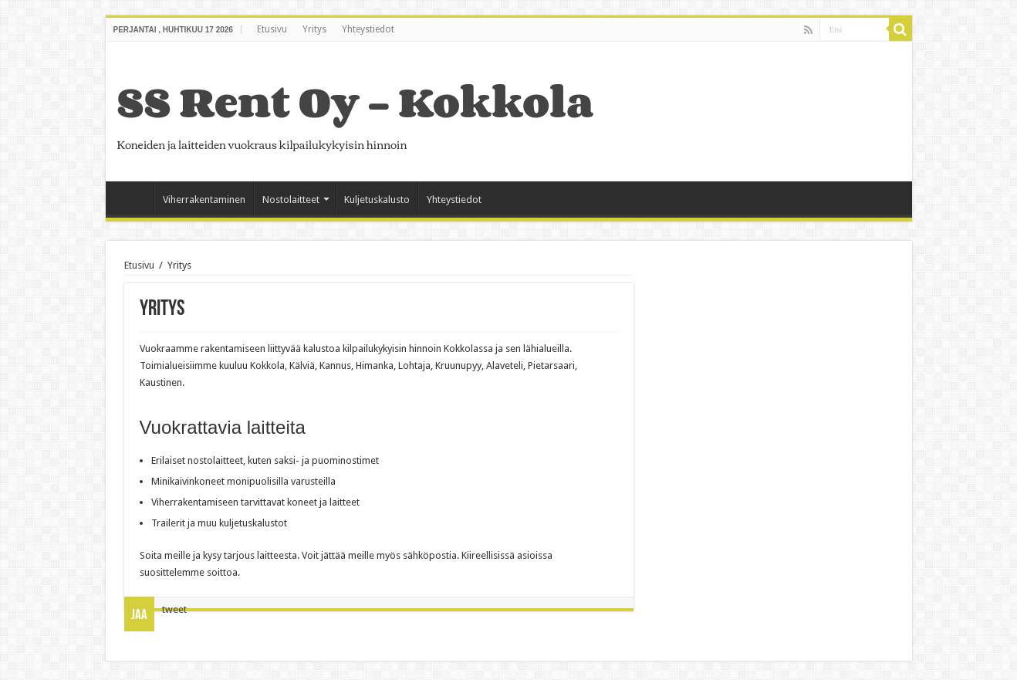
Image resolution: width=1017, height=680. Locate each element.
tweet (174, 609)
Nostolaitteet (290, 199)
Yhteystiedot (368, 29)
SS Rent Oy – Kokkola (355, 101)
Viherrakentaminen (204, 199)
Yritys (314, 29)
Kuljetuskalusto (377, 199)
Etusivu (272, 29)
